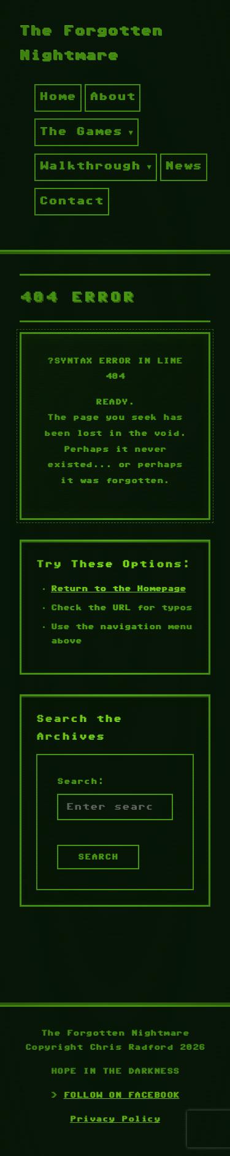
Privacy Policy (115, 1119)
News (183, 166)
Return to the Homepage (118, 589)
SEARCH (98, 857)
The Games (80, 132)
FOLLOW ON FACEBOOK (122, 1095)
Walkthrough (89, 166)
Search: (80, 781)
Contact (71, 201)
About (113, 97)
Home (57, 97)
